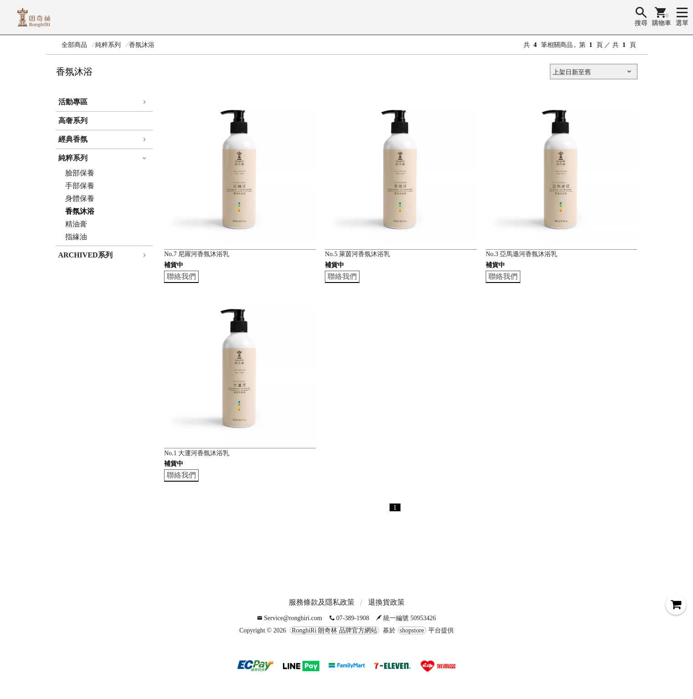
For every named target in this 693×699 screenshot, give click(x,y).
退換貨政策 (386, 602)
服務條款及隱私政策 (321, 602)
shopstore (412, 630)
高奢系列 (72, 120)
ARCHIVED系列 (85, 255)
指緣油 (76, 237)
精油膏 (76, 224)
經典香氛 (72, 139)
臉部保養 (79, 173)
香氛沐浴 (141, 44)
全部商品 (74, 44)
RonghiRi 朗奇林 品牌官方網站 (334, 630)
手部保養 (79, 186)
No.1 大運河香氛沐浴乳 (196, 453)
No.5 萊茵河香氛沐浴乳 (357, 254)
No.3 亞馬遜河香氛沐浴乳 (521, 254)
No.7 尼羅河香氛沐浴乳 (196, 254)
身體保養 (79, 198)
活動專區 (72, 102)
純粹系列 (108, 44)
